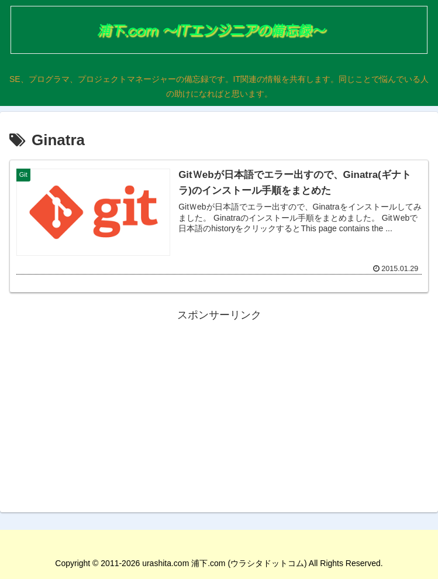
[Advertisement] (219, 406)
